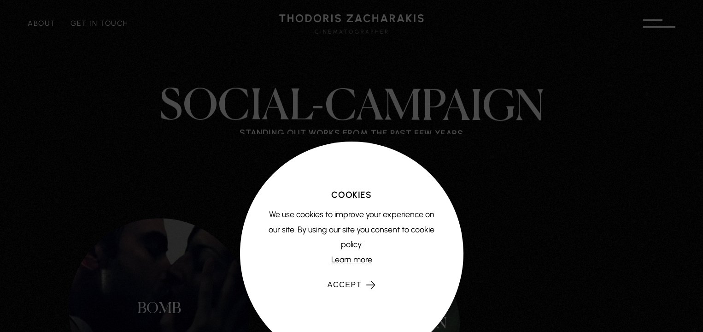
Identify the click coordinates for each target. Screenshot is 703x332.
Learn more (351, 260)
